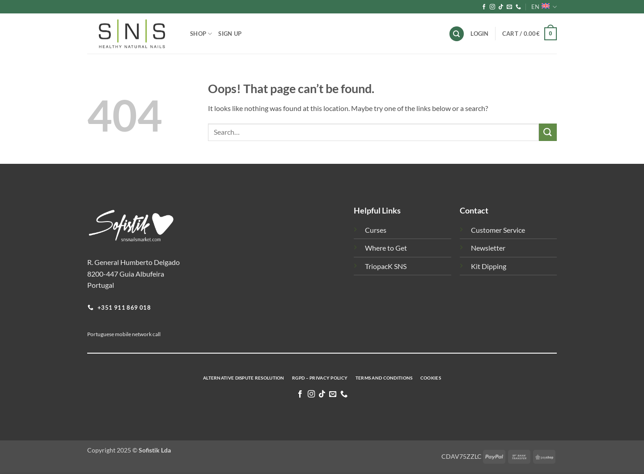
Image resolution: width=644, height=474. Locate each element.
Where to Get (386, 247)
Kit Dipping (488, 266)
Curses (375, 230)
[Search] (456, 33)
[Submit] (548, 132)
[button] (529, 34)
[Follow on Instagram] (492, 7)
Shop (201, 34)
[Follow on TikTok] (501, 7)
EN (544, 7)
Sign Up (230, 33)
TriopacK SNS (386, 266)
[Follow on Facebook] (484, 7)
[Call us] (518, 7)
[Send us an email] (509, 7)
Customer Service (498, 230)
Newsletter (488, 247)
